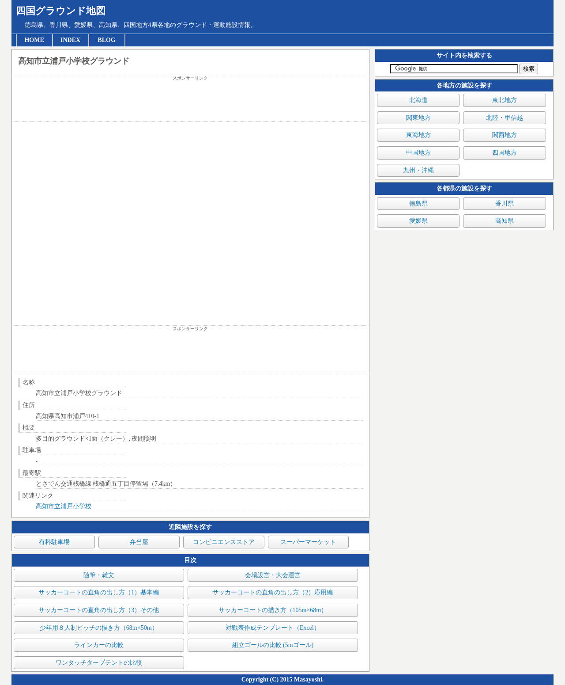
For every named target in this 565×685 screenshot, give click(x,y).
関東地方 (418, 117)
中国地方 (418, 152)
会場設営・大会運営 (273, 575)
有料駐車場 (54, 542)
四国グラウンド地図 (60, 10)
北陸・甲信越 (504, 117)
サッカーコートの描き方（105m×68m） (273, 610)
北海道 (418, 100)
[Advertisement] (190, 101)
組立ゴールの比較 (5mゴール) (273, 645)
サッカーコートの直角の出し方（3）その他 (98, 610)
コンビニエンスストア (224, 542)
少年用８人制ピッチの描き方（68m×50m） (99, 627)
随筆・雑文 (98, 575)
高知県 (504, 220)
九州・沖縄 (418, 170)
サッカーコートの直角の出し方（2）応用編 (272, 592)
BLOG (106, 40)
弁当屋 (139, 542)
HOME (34, 40)
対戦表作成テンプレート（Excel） (273, 627)
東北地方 (504, 100)
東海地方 (418, 135)
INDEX (70, 40)
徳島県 (418, 203)
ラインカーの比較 (99, 645)
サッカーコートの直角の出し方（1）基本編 (98, 592)
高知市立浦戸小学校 (63, 506)
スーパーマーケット (308, 542)
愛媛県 (418, 220)
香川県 (504, 203)
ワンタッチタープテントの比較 (99, 662)
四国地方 (504, 152)
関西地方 (504, 135)
